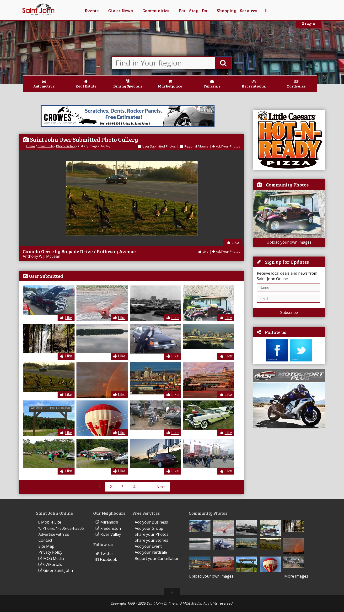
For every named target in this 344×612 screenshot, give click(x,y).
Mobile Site (51, 522)
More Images (296, 576)
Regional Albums (194, 146)
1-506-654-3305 (70, 528)
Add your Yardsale (151, 552)
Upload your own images (211, 576)
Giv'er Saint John (58, 570)
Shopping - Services (237, 10)
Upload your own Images (289, 242)
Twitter (106, 553)
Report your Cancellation (157, 558)
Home (30, 146)
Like (233, 242)
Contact (45, 540)
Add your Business (151, 522)
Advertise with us (53, 534)
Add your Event (148, 546)
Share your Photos (151, 534)
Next (160, 486)
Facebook (108, 559)
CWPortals (52, 564)
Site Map (46, 546)
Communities (155, 10)
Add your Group (149, 528)
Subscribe (289, 312)
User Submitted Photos (157, 146)
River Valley (110, 534)
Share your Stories (151, 540)
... (146, 486)
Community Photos (287, 184)
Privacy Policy (50, 552)
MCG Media (53, 558)
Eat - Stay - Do (193, 10)
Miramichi (109, 522)
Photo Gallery (65, 146)
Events (92, 10)
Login (308, 23)
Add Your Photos (226, 146)
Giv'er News (120, 10)
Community (46, 146)
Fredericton (110, 528)
